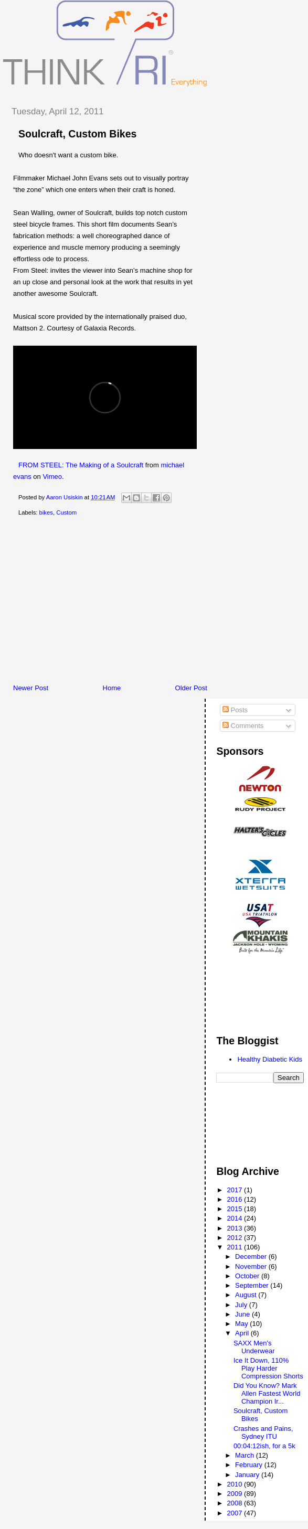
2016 (236, 1199)
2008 (236, 1503)
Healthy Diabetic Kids (269, 1059)
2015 (236, 1209)
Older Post (191, 688)
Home (112, 688)
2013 (236, 1228)
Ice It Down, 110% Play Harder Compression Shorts (268, 1368)
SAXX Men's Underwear (254, 1347)
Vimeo (52, 476)
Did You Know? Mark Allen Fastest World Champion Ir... (266, 1393)
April (243, 1333)
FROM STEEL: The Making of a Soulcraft (80, 465)
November (252, 1266)
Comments (242, 726)
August (246, 1295)
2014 (236, 1218)
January (248, 1475)
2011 (236, 1247)
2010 (236, 1484)
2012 (236, 1238)
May (242, 1324)
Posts (235, 710)
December (252, 1256)
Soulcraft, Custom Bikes (77, 134)
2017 (236, 1190)
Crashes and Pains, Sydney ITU (263, 1432)
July (242, 1305)
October (248, 1276)
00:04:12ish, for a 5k (264, 1446)
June (243, 1314)
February (249, 1465)
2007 (236, 1513)
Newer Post (30, 688)
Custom (66, 512)
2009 (236, 1494)
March (245, 1455)
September (252, 1285)
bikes (46, 512)
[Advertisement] (155, 602)
